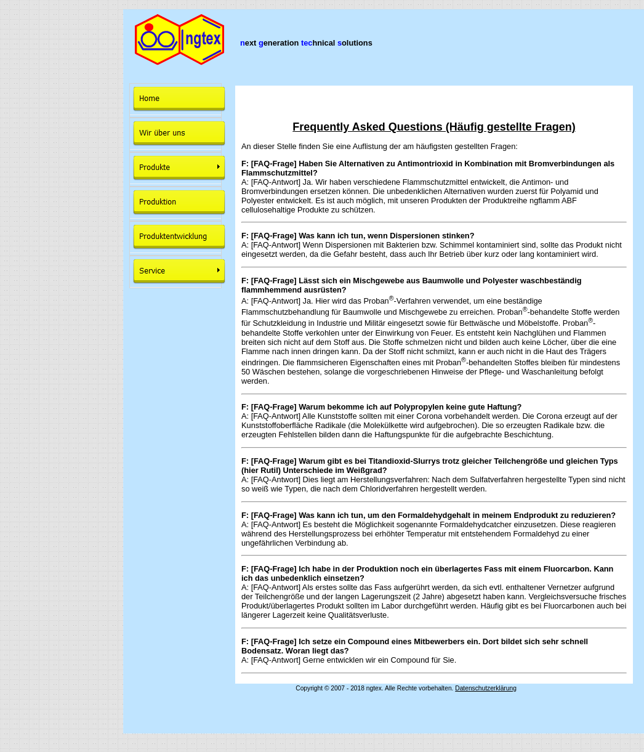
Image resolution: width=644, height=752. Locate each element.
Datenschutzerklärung (486, 688)
